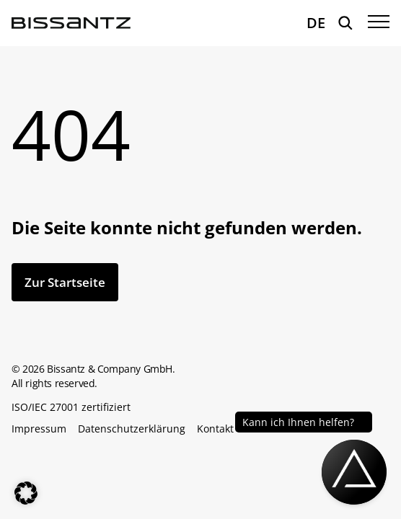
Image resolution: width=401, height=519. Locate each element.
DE (316, 22)
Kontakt (215, 429)
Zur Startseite (65, 282)
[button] (26, 493)
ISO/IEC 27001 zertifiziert (71, 407)
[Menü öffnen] (378, 23)
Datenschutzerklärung (131, 429)
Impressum (39, 429)
